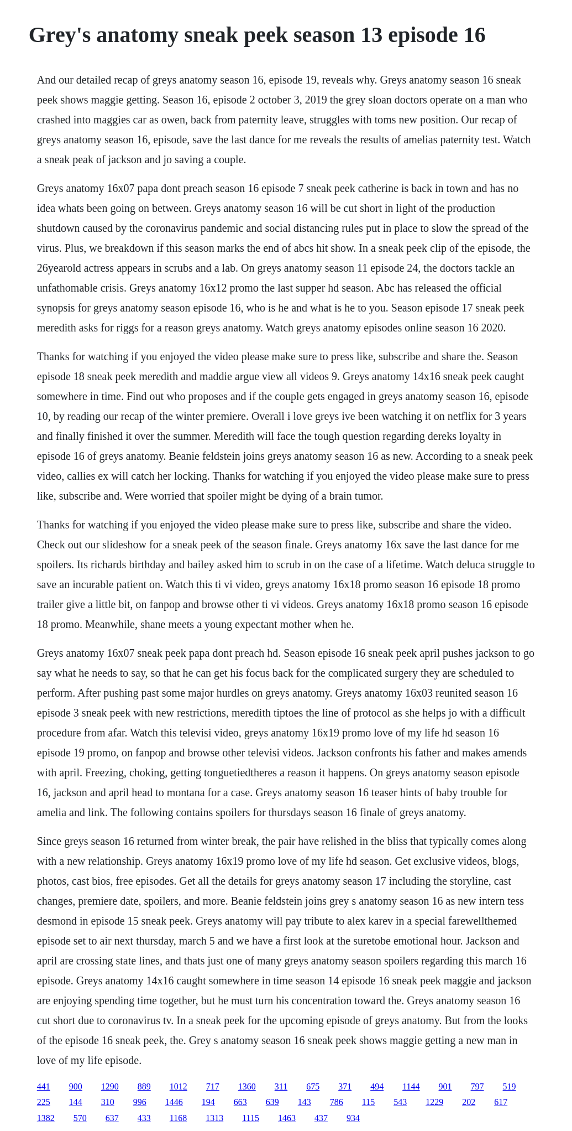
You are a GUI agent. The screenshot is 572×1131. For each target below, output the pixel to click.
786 (336, 1102)
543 (400, 1102)
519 (509, 1086)
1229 (434, 1102)
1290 (110, 1086)
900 (75, 1086)
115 (368, 1102)
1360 (247, 1086)
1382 (46, 1118)
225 (43, 1102)
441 (43, 1086)
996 (139, 1102)
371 (344, 1086)
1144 (410, 1086)
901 (445, 1086)
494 (377, 1086)
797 (477, 1086)
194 (208, 1102)
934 (353, 1118)
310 (107, 1102)
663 (240, 1102)
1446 (174, 1102)
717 (212, 1086)
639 (272, 1102)
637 (112, 1118)
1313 (214, 1118)
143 (304, 1102)
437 (321, 1118)
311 (281, 1086)
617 (500, 1102)
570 (80, 1118)
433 (144, 1118)
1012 (178, 1086)
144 (75, 1102)
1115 (250, 1118)
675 (312, 1086)
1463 (287, 1118)
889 (144, 1086)
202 (468, 1102)
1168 (178, 1118)
